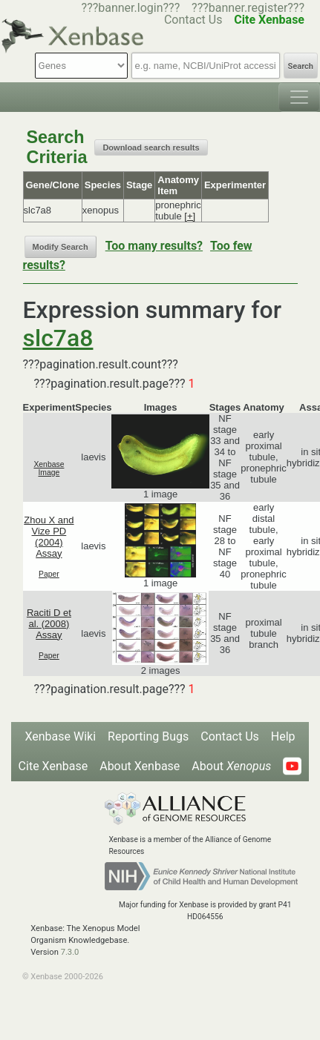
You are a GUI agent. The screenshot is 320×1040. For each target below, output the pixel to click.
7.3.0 (70, 952)
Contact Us (229, 736)
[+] (189, 216)
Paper (49, 574)
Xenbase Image (48, 468)
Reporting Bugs (148, 736)
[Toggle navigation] (299, 97)
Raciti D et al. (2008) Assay (49, 623)
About (231, 766)
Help (283, 736)
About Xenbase (139, 766)
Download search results (150, 147)
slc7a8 (58, 338)
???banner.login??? (131, 8)
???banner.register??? (248, 8)
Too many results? (154, 246)
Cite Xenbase (53, 766)
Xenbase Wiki (60, 736)
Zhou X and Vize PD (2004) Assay (49, 536)
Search (300, 66)
